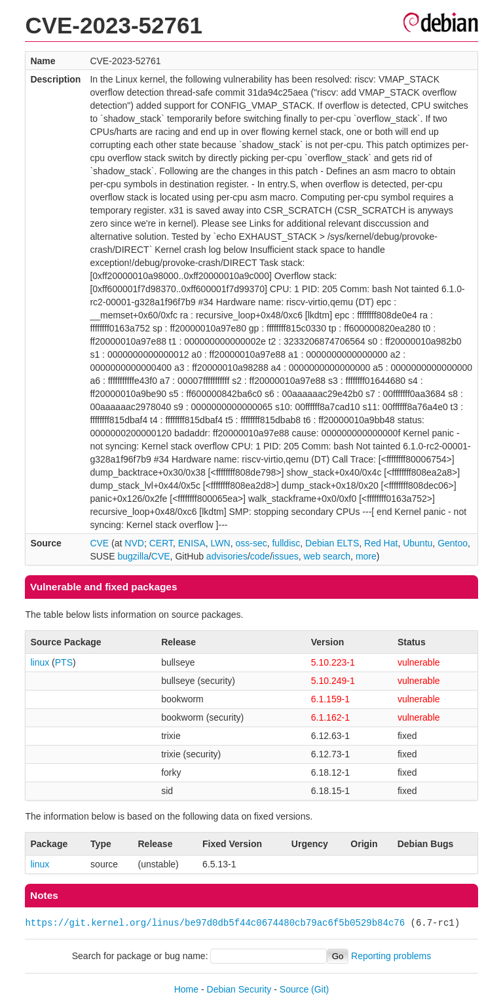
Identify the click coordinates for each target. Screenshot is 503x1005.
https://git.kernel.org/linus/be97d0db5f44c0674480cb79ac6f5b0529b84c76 (215, 923)
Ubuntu (417, 543)
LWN (221, 543)
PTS (64, 662)
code (260, 556)
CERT (161, 543)
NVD (134, 543)
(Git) (320, 989)
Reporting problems (391, 956)
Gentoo (453, 543)
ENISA (192, 543)
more (366, 556)
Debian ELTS (332, 543)
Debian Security (239, 989)
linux (39, 662)
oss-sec (251, 543)
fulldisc (286, 543)
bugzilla (132, 556)
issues (285, 556)
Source (294, 989)
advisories (227, 556)
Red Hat (381, 543)
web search (327, 556)
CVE (99, 543)
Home (186, 989)
